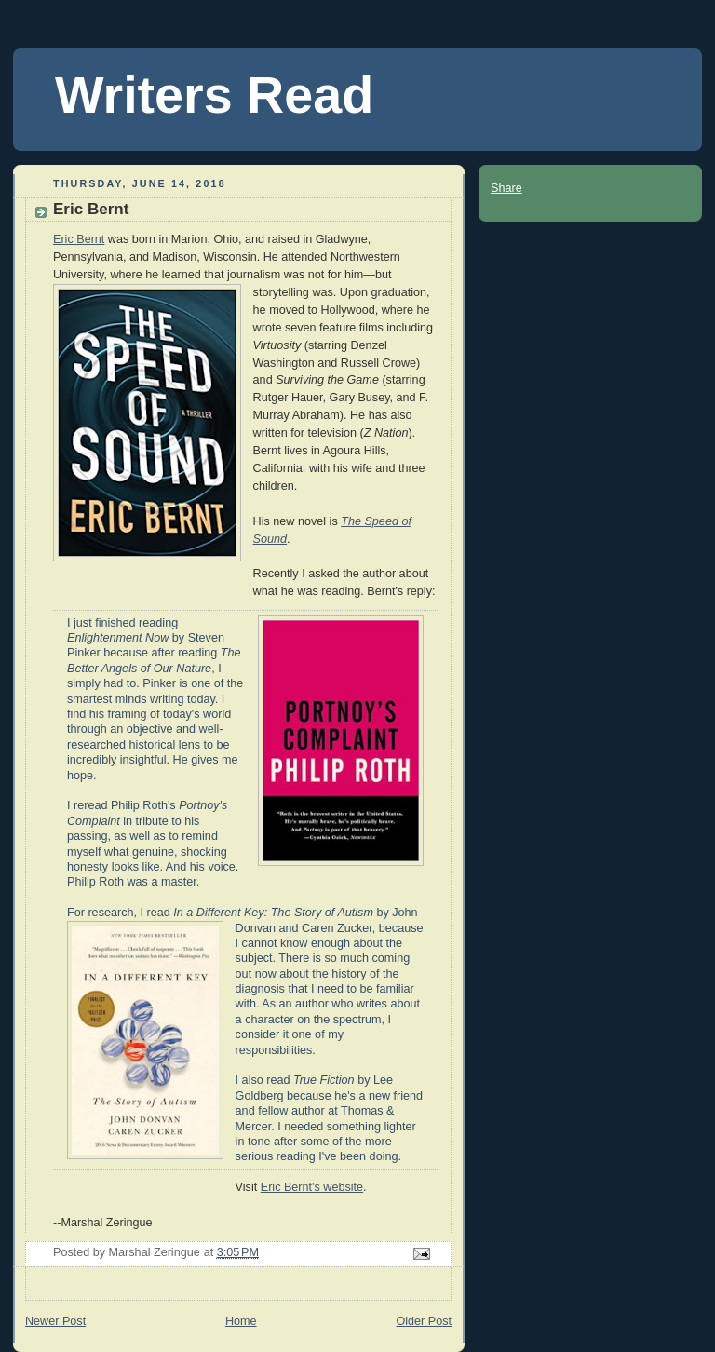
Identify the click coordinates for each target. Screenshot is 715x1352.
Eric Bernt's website (312, 1187)
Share (506, 188)
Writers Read (214, 95)
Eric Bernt (78, 239)
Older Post (424, 1321)
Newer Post (55, 1321)
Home (241, 1321)
